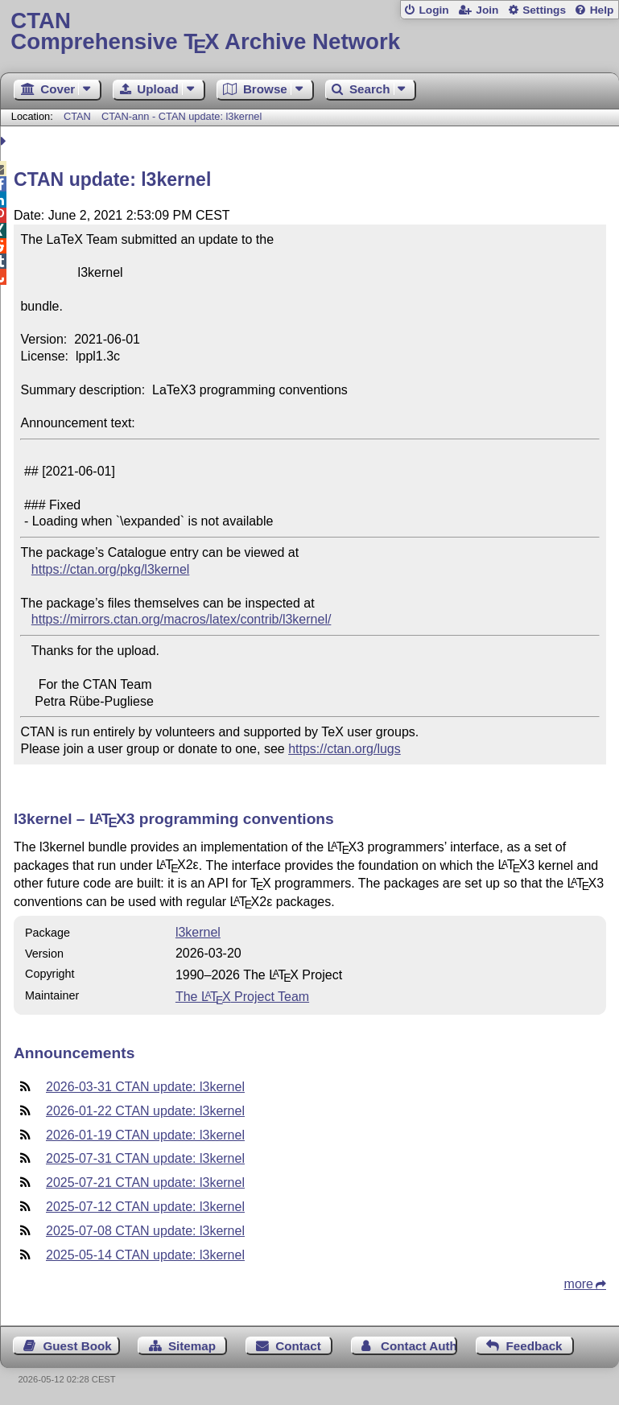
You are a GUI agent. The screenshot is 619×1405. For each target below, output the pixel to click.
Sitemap (192, 1346)
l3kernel (198, 932)
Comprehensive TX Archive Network (309, 31)
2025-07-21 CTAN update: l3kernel (145, 1182)
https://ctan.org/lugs (344, 749)
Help (602, 10)
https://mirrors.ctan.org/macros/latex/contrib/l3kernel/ (181, 619)
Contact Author (419, 1346)
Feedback (534, 1346)
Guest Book (77, 1346)
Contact (298, 1346)
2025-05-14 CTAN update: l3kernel (145, 1255)
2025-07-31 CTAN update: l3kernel (145, 1158)
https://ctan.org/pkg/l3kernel (110, 569)
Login (433, 10)
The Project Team (242, 996)
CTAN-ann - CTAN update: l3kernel (181, 116)
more (578, 1284)
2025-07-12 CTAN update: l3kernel (145, 1206)
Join (487, 10)
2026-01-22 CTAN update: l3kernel (145, 1111)
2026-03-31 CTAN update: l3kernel (145, 1087)
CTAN (77, 116)
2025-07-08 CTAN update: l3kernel (145, 1231)
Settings (544, 10)
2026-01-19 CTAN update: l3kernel (145, 1135)
